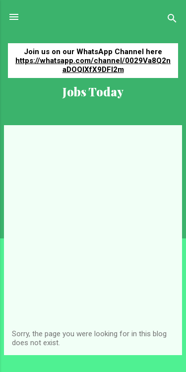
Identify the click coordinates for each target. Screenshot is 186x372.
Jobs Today (93, 91)
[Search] (172, 20)
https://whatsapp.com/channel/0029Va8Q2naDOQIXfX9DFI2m (93, 65)
